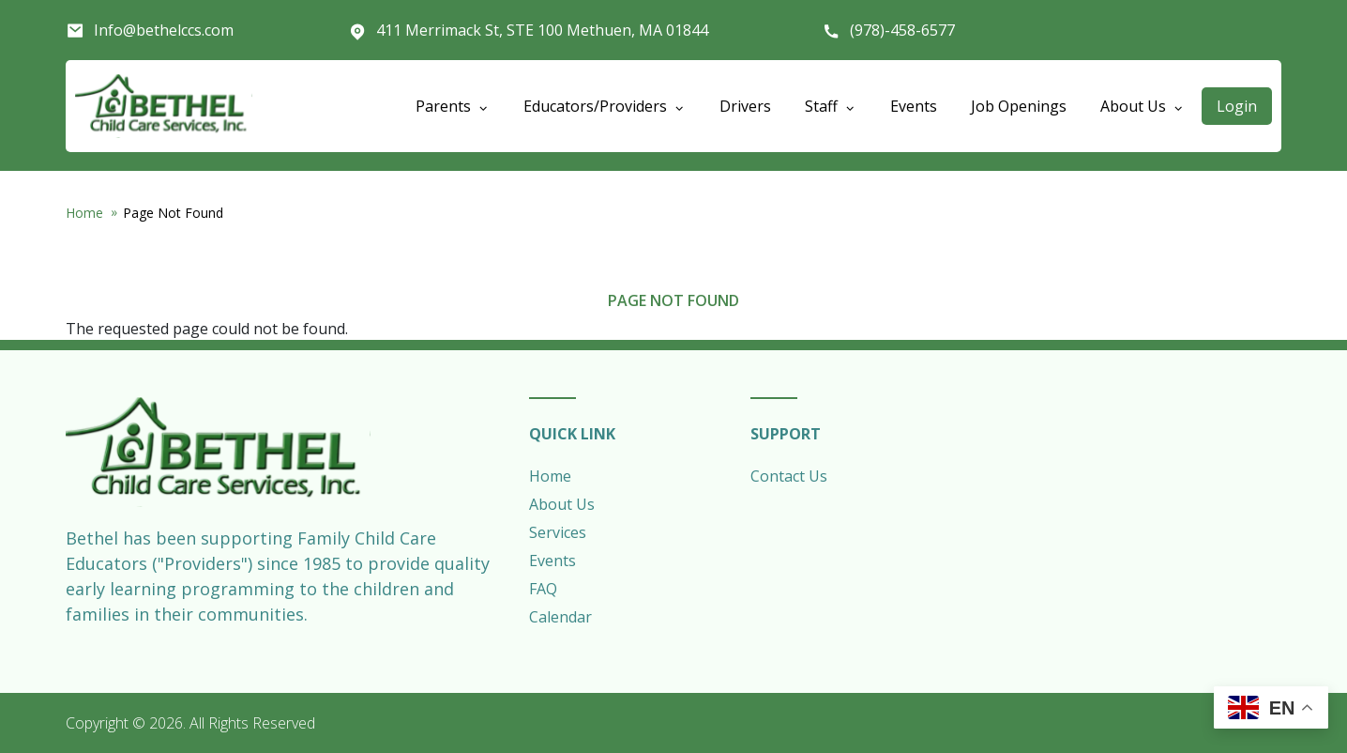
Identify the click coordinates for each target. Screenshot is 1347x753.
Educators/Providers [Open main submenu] (604, 106)
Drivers (745, 106)
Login (1237, 106)
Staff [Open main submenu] (830, 106)
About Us (562, 504)
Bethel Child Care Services (163, 106)
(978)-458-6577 (902, 30)
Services (557, 532)
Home (84, 213)
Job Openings (1019, 106)
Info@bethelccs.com (164, 30)
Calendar (560, 617)
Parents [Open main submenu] (453, 106)
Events (913, 106)
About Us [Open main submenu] (1142, 106)
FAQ (543, 588)
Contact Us (788, 476)
